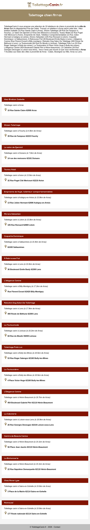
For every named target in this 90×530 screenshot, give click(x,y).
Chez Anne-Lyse (11, 480)
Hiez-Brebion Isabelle (14, 99)
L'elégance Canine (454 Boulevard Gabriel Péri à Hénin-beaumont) (32, 48)
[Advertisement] (45, 77)
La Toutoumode (11, 325)
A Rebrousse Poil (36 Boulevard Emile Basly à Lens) (50, 39)
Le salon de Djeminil (13, 147)
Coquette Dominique (13, 236)
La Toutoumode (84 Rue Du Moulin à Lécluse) (38, 43)
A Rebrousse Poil (12, 258)
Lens (80, 52)
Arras (72, 52)
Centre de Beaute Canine (16, 436)
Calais (50, 52)
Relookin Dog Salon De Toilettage (19, 303)
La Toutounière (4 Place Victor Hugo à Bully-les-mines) (56, 45)
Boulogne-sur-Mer (61, 52)
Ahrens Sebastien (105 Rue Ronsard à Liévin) (49, 37)
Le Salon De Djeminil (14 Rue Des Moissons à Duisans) (35, 33)
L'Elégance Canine (12, 392)
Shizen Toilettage (12, 125)
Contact (57, 527)
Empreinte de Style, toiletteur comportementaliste (28, 192)
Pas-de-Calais (33, 28)
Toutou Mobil (10, 170)
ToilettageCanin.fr (11, 26)
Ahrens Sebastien (12, 214)
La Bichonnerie (11, 458)
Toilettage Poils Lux (13, 347)
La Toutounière (11, 369)
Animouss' (8, 503)
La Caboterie (10, 414)
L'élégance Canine (12, 281)
